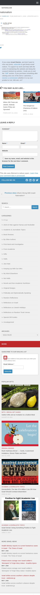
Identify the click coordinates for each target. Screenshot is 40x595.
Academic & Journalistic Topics (14, 230)
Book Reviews (9, 234)
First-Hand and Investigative (13, 244)
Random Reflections (11, 298)
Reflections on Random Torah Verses (17, 312)
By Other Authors (10, 239)
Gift (6, 73)
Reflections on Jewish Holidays (15, 307)
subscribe (17, 64)
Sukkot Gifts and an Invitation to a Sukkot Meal (18, 415)
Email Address (9, 364)
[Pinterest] (33, 180)
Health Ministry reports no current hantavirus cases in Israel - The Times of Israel (20, 547)
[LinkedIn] (30, 180)
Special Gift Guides (10, 317)
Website (5, 151)
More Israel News (9, 541)
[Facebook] (27, 180)
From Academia (9, 249)
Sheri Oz (5, 16)
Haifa (5, 259)
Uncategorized (9, 322)
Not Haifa (7, 278)
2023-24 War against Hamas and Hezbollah (19, 225)
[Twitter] (37, 180)
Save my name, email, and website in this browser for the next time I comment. (18, 160)
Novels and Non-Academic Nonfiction (17, 283)
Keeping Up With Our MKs (13, 268)
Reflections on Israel (11, 303)
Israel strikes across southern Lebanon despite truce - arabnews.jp (18, 577)
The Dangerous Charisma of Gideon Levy (30, 108)
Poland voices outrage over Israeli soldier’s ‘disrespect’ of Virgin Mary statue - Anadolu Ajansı (19, 562)
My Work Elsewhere (11, 273)
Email (23, 143)
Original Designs (9, 288)
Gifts (5, 254)
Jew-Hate (7, 264)
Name (4, 143)
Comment (6, 129)
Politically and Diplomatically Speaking (17, 293)
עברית (6, 220)
